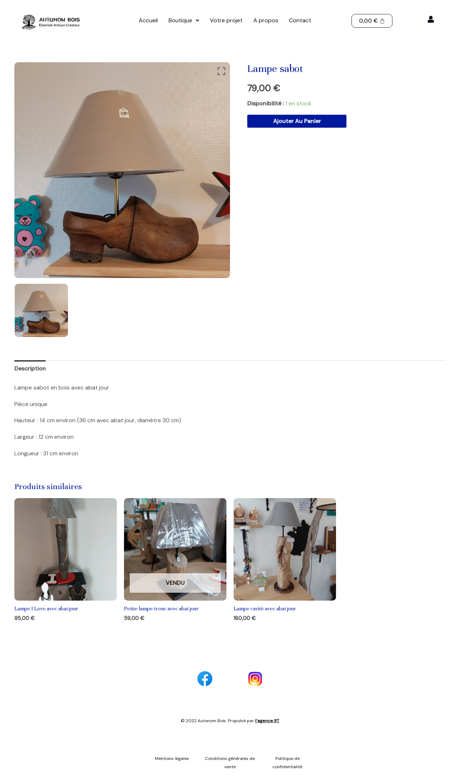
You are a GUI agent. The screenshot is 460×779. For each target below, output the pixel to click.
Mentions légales (172, 759)
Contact (300, 20)
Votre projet (226, 20)
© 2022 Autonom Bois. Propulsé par (230, 721)
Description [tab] (30, 368)
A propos (265, 20)
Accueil (148, 20)
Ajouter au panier (297, 121)
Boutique (184, 20)
